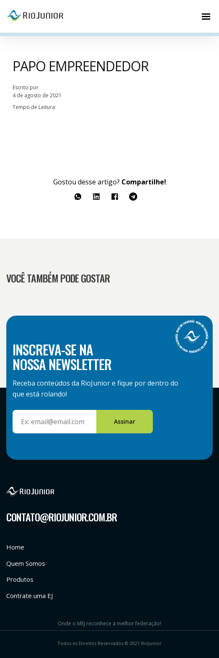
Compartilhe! (143, 182)
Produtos (19, 579)
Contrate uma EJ (29, 595)
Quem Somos (25, 563)
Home (15, 547)
